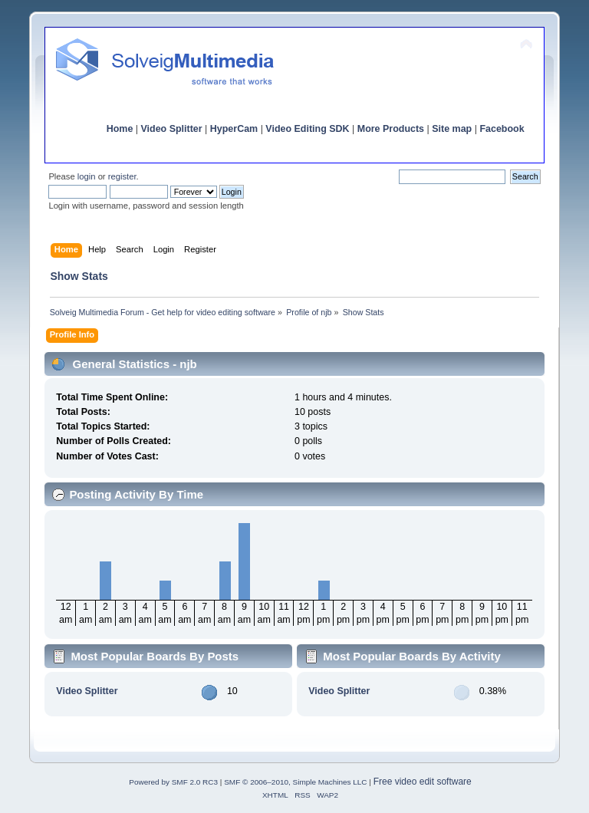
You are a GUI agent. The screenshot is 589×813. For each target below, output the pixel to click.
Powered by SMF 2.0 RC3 (173, 782)
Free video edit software (422, 781)
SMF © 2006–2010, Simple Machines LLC (295, 782)
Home (120, 128)
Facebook (501, 128)
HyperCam (234, 128)
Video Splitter (171, 128)
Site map (452, 128)
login (86, 176)
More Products (390, 128)
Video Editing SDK (307, 128)
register (122, 176)
